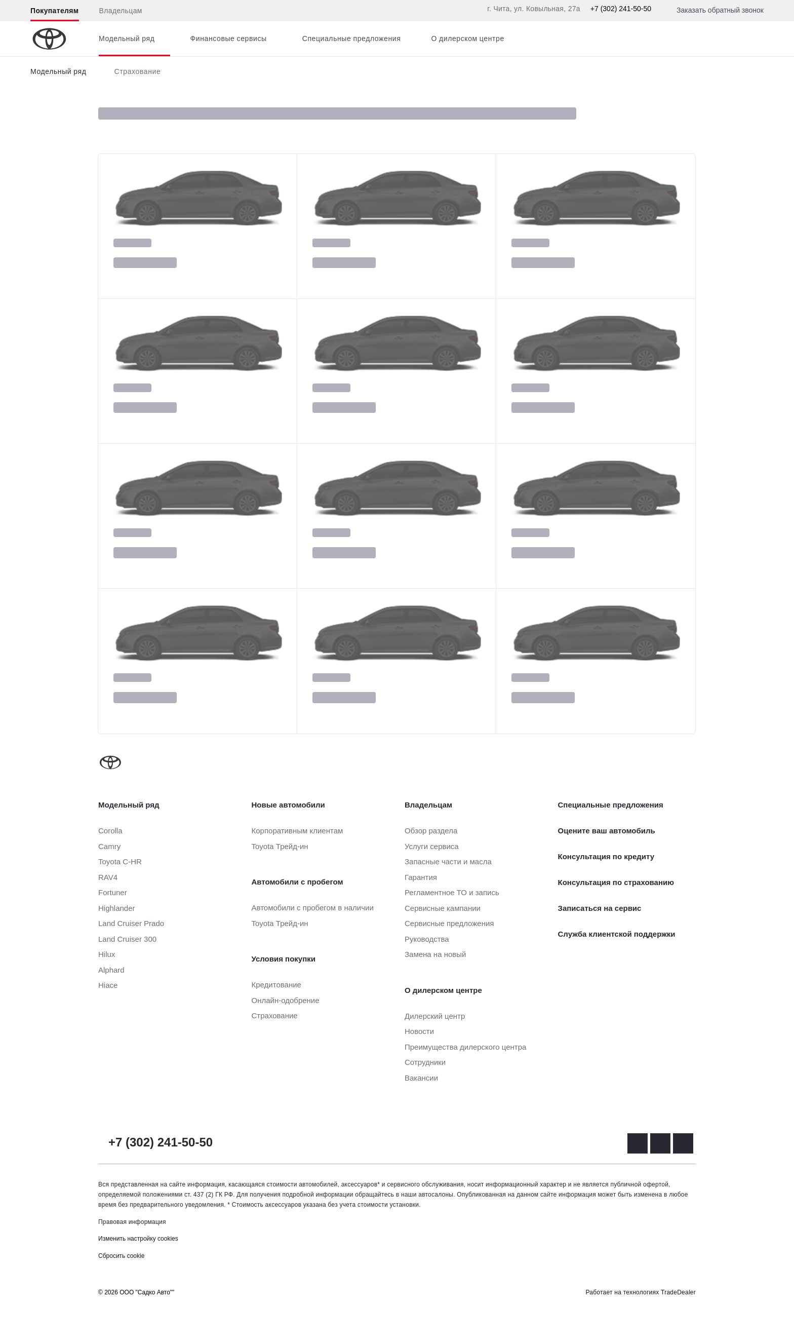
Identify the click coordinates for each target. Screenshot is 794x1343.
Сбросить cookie (121, 1255)
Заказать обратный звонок (720, 10)
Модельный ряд (58, 71)
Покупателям (54, 11)
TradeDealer (678, 1292)
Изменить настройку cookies (138, 1238)
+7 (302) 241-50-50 (620, 9)
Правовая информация (132, 1221)
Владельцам (120, 11)
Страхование (137, 71)
